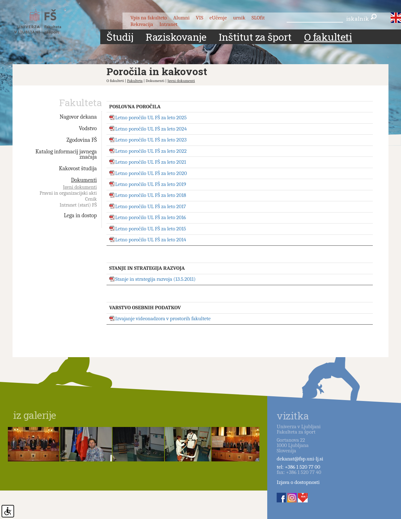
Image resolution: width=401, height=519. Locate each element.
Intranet (168, 24)
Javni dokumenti (181, 80)
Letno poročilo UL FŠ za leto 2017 (150, 206)
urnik (239, 18)
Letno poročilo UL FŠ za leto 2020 (151, 173)
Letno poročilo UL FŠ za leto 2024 (151, 129)
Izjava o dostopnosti (298, 482)
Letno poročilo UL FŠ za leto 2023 (151, 140)
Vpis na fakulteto (148, 18)
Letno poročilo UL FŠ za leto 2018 (150, 195)
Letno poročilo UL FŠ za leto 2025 (151, 118)
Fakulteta (135, 80)
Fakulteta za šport (44, 23)
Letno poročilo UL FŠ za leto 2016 (150, 218)
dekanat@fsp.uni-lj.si (300, 459)
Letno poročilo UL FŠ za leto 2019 (150, 184)
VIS (199, 18)
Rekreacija (141, 24)
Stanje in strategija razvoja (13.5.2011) (155, 279)
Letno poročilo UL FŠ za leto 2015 (150, 229)
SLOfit (258, 18)
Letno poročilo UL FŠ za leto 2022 (151, 151)
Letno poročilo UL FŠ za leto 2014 (150, 240)
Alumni (181, 18)
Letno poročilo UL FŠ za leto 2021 (150, 162)
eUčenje (218, 18)
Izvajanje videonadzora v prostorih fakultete (163, 319)
